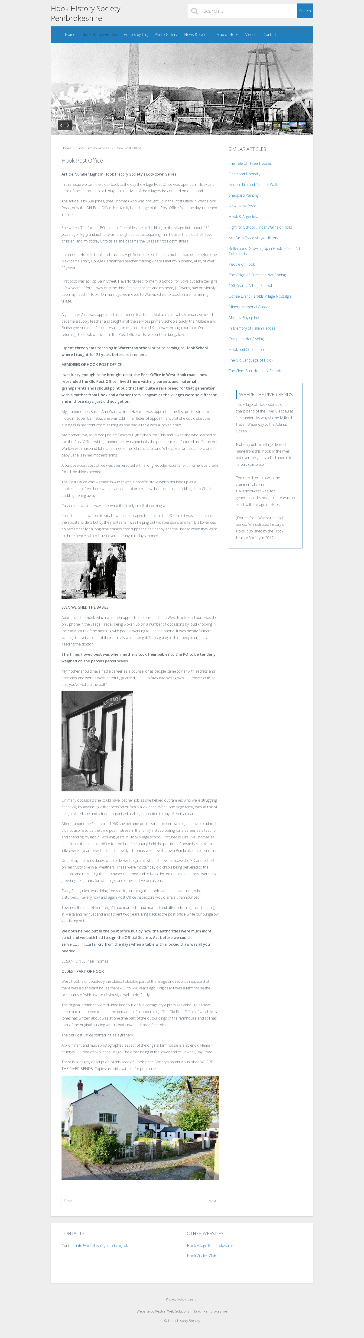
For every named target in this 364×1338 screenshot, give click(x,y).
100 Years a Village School (250, 285)
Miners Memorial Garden (249, 306)
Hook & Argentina (243, 216)
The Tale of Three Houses (250, 163)
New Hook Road (242, 205)
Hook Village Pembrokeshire (210, 1245)
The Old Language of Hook (251, 360)
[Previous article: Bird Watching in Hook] (67, 1201)
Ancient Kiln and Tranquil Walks (254, 184)
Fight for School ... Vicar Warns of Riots (260, 227)
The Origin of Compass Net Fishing (257, 274)
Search (305, 10)
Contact (269, 34)
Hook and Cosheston (246, 349)
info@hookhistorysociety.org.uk (101, 1245)
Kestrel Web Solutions (172, 1311)
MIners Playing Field (245, 317)
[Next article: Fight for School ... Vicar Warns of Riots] (212, 1201)
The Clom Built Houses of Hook (255, 370)
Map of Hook (227, 34)
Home (70, 34)
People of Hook (242, 264)
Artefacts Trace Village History (253, 237)
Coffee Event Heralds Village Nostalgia (260, 296)
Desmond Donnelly (244, 173)
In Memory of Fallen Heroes (252, 328)
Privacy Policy (176, 1299)
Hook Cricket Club (201, 1256)
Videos (250, 34)
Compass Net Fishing (246, 338)
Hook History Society (85, 8)
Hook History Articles (99, 34)
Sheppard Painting (244, 195)
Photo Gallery (165, 34)
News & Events (196, 34)
